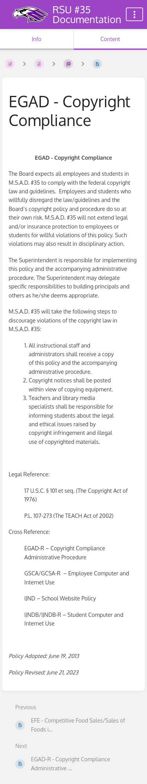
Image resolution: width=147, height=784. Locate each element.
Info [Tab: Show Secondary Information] (37, 39)
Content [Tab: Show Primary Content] (110, 39)
